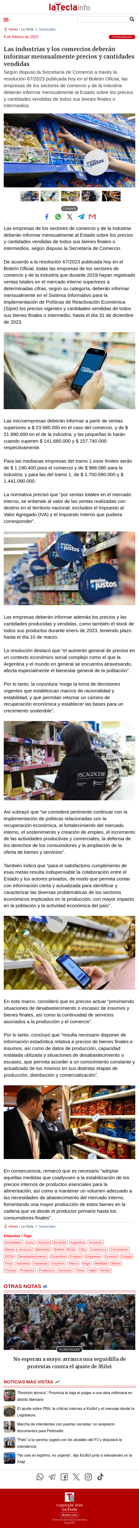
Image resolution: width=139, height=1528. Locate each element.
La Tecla (27, 29)
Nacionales (47, 29)
